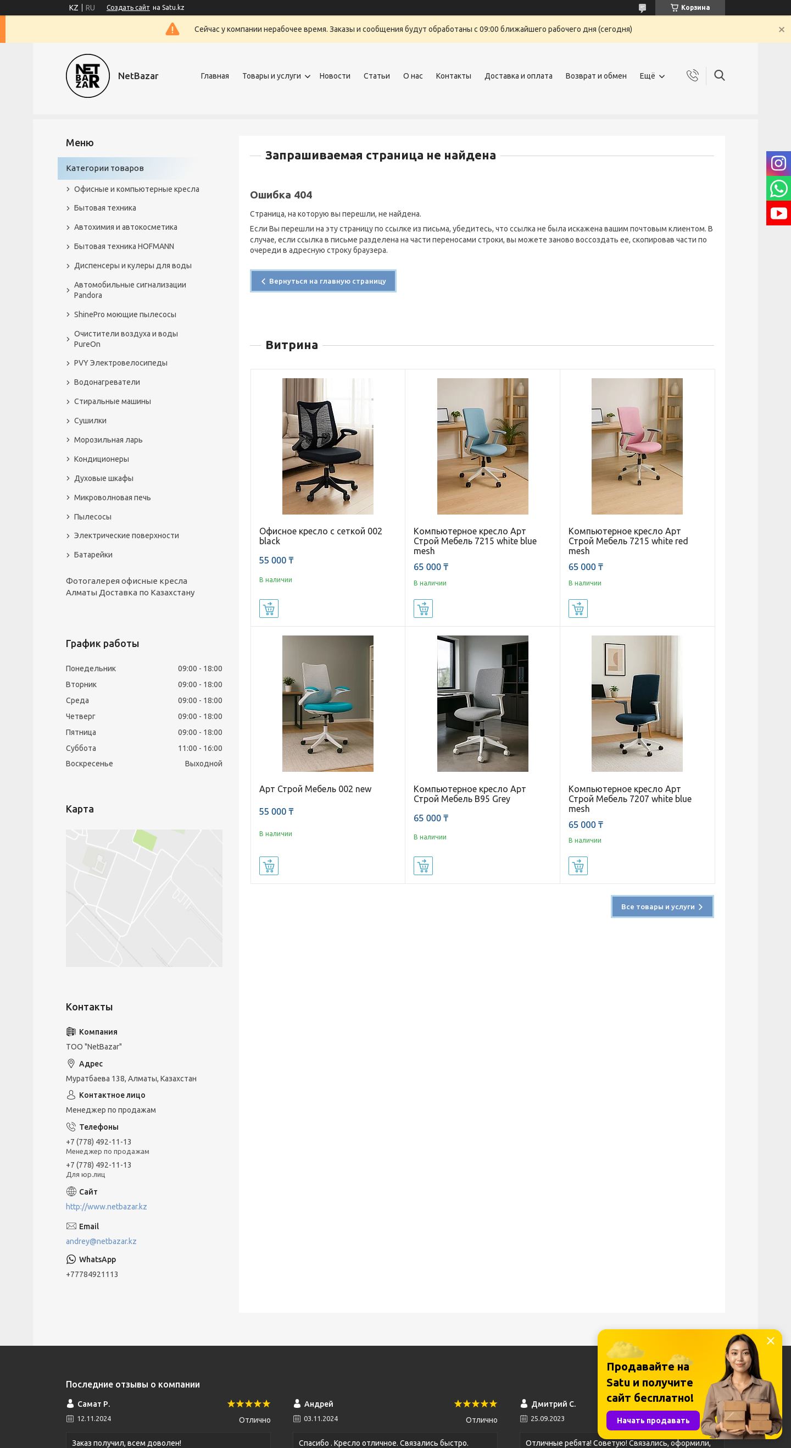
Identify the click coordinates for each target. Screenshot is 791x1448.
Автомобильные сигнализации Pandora (130, 290)
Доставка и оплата (518, 75)
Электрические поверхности (126, 535)
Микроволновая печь (112, 497)
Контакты (453, 75)
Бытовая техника (105, 207)
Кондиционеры (101, 459)
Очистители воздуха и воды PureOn (126, 339)
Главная (215, 75)
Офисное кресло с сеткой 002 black (320, 536)
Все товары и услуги (658, 906)
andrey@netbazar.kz (101, 1241)
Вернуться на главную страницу (327, 281)
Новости (335, 75)
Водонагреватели (107, 382)
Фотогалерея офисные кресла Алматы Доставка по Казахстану (130, 586)
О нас (413, 75)
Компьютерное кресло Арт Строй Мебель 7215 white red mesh (628, 541)
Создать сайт (128, 7)
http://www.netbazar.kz (106, 1206)
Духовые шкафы (103, 478)
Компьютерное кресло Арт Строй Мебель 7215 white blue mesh (475, 541)
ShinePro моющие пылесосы (125, 314)
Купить (268, 608)
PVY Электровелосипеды (121, 362)
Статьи (377, 75)
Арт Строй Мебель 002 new (315, 789)
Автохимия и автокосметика (125, 227)
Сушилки (90, 420)
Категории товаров (105, 168)
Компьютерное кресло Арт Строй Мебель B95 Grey (470, 794)
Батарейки (93, 554)
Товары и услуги (271, 75)
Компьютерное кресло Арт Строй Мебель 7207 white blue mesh (630, 799)
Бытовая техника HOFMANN (124, 246)
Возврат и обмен (596, 75)
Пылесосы (93, 516)
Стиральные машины (112, 401)
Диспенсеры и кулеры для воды (133, 265)
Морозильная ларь (108, 439)
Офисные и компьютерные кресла (136, 189)
